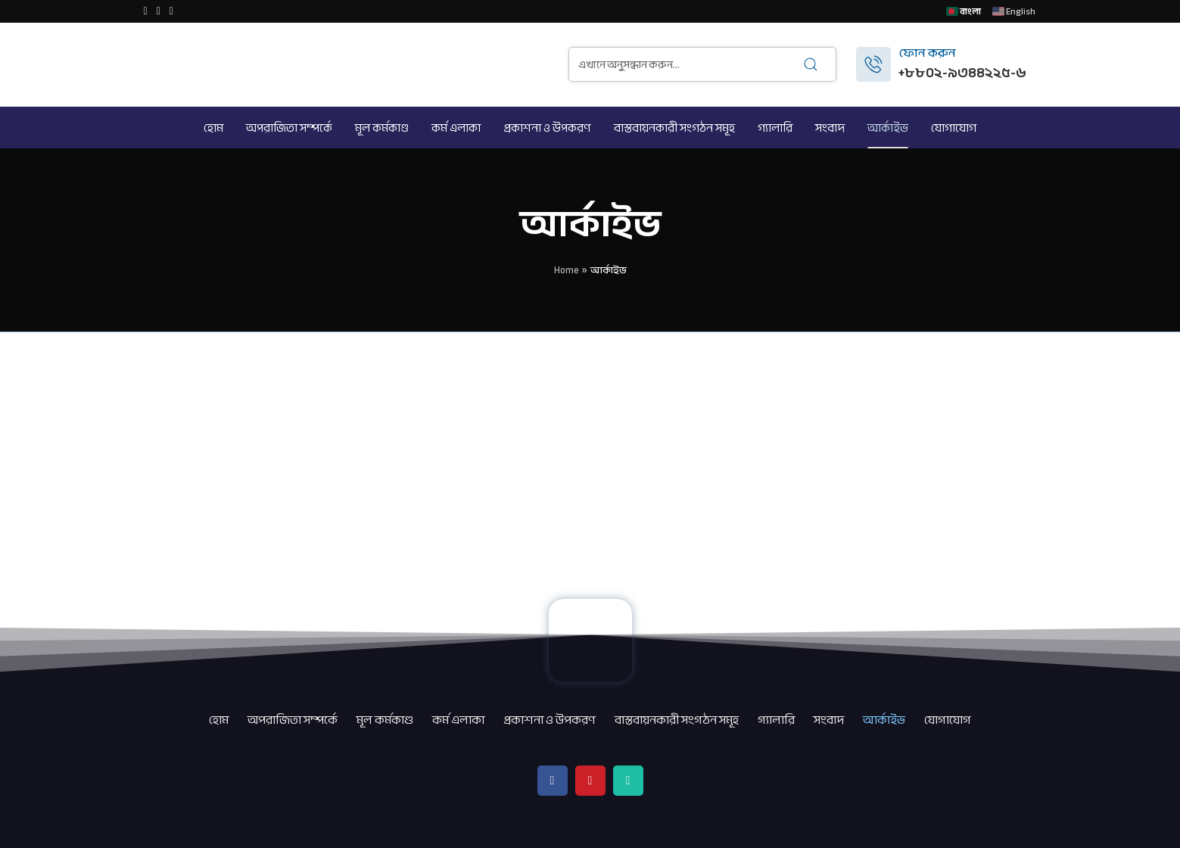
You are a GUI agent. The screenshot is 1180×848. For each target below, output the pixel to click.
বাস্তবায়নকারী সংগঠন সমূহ (677, 720)
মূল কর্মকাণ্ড (384, 720)
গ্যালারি (776, 720)
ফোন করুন (927, 53)
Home (566, 270)
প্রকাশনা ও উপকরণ (549, 720)
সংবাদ (829, 720)
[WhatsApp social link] (171, 11)
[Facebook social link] (145, 11)
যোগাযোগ (947, 720)
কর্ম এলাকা (458, 720)
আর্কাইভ (884, 720)
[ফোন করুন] (873, 64)
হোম (219, 720)
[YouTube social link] (158, 11)
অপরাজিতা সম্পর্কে (293, 720)
